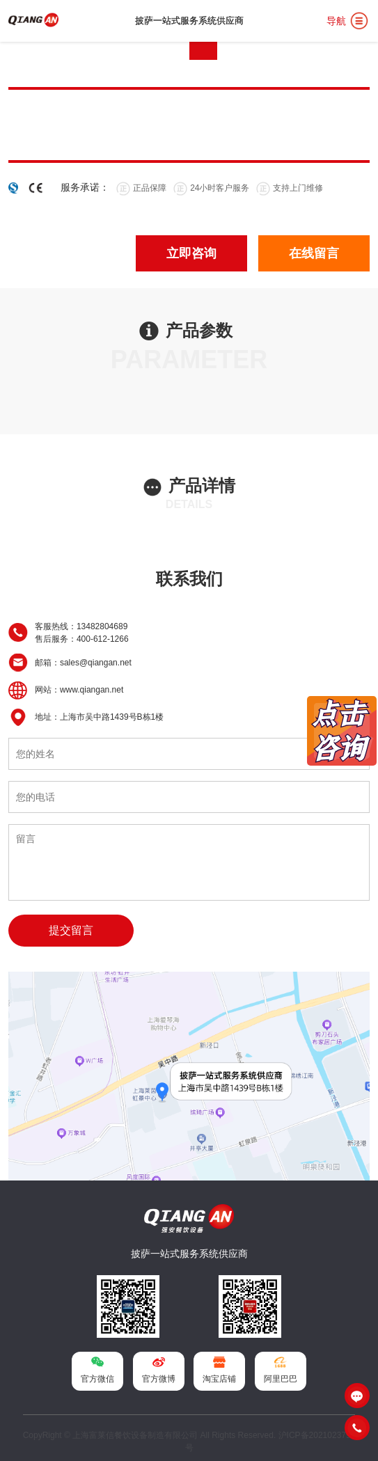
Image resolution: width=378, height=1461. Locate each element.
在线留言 (314, 253)
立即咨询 (191, 253)
